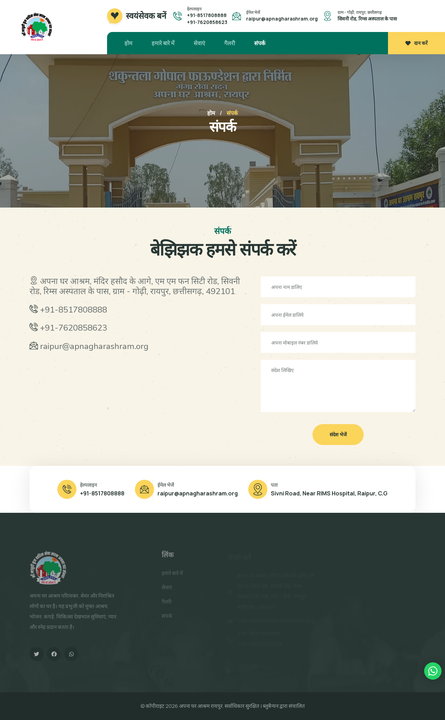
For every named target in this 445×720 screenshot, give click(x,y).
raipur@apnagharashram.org (282, 18)
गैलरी (229, 43)
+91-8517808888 (207, 15)
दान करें (416, 43)
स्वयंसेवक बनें (146, 16)
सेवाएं (199, 43)
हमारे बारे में (163, 43)
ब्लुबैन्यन (270, 706)
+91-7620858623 (207, 22)
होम (128, 43)
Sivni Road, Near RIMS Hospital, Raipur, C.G (329, 493)
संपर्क (259, 43)
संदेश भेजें (338, 434)
